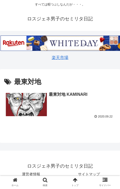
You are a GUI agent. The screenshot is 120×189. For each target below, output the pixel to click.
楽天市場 (60, 57)
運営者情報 (31, 174)
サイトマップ (89, 174)
